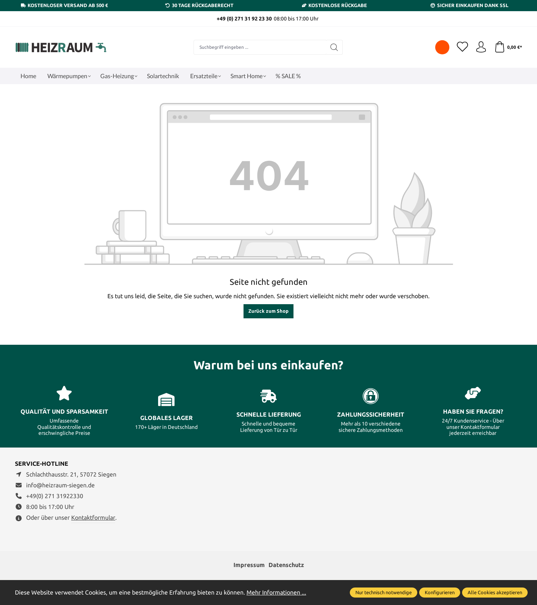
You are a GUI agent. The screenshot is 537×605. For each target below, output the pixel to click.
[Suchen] (334, 47)
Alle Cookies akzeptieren (495, 592)
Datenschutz (286, 564)
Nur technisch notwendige (383, 592)
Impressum (249, 564)
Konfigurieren (440, 592)
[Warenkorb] (508, 47)
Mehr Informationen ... (276, 592)
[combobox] (260, 47)
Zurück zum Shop (268, 310)
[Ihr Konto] (481, 47)
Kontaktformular (93, 517)
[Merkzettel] (462, 47)
